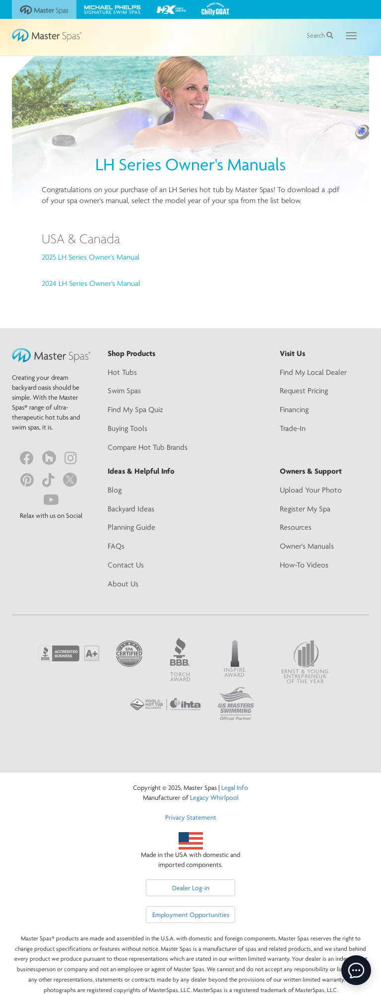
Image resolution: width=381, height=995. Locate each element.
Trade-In (293, 428)
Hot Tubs (122, 372)
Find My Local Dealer (313, 372)
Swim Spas (124, 390)
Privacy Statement (190, 817)
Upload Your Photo (311, 490)
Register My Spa (305, 508)
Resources (296, 527)
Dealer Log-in (190, 888)
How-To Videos (304, 564)
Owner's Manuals (307, 546)
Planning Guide (131, 527)
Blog (115, 490)
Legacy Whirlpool (214, 797)
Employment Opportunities (190, 915)
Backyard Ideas (131, 508)
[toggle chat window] (356, 970)
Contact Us (126, 564)
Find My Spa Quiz (135, 409)
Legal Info (234, 787)
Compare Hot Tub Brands (148, 447)
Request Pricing (304, 390)
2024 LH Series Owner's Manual (91, 283)
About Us (123, 583)
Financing (294, 409)
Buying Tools (127, 428)
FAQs (116, 546)
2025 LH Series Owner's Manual (90, 257)
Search (320, 35)
